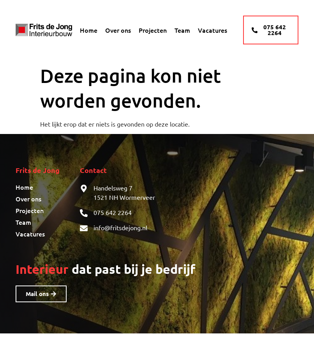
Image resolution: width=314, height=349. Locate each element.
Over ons (118, 30)
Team (182, 30)
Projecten (153, 30)
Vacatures (212, 30)
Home (88, 30)
